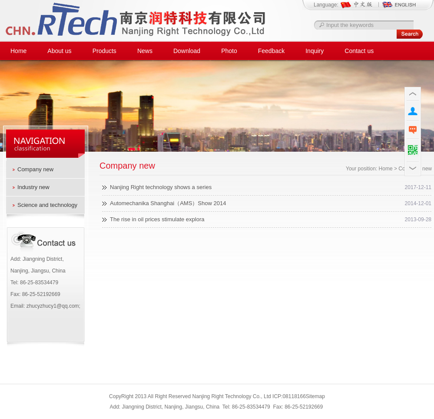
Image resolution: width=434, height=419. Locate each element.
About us (59, 50)
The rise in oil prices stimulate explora (157, 219)
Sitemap (315, 396)
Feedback (271, 50)
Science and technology (47, 205)
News (144, 50)
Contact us (359, 50)
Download (186, 50)
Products (104, 50)
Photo (229, 50)
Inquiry (314, 50)
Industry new (33, 187)
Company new (35, 169)
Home (18, 50)
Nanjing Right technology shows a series (161, 187)
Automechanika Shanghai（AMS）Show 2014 (168, 203)
